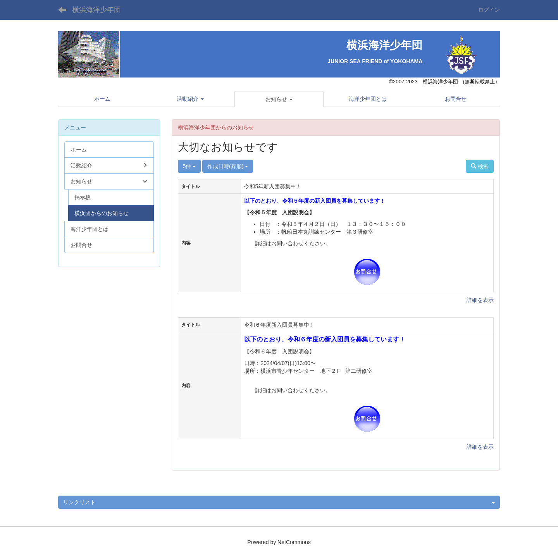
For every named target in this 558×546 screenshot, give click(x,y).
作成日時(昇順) (227, 166)
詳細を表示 (480, 300)
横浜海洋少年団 (96, 10)
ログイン (489, 10)
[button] (279, 99)
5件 (189, 166)
